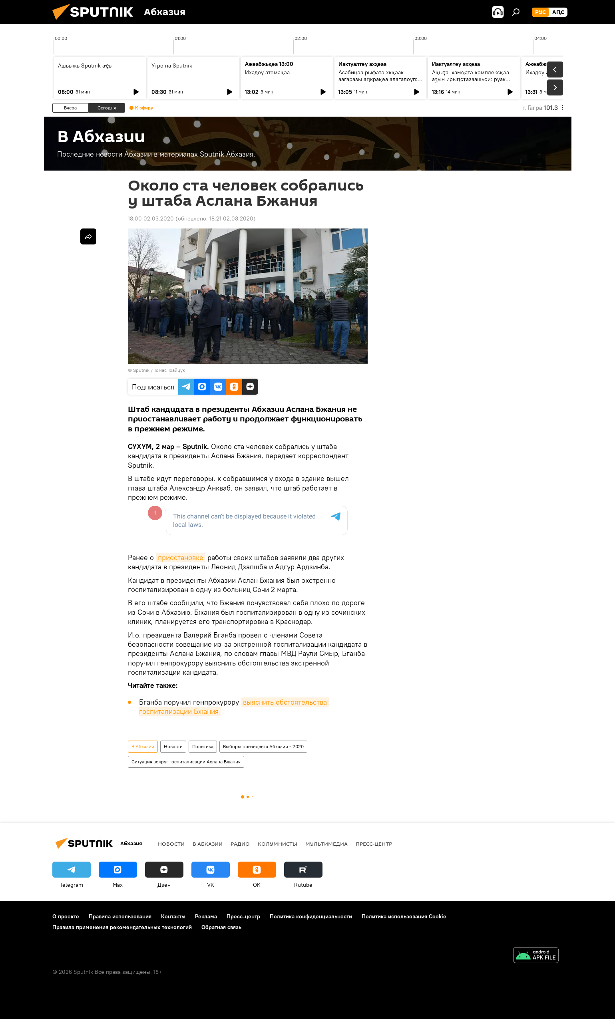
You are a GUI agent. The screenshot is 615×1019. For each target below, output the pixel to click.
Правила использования (120, 916)
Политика (202, 746)
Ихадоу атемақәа (267, 72)
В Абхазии (142, 746)
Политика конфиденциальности (311, 916)
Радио (240, 843)
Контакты (173, 916)
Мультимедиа (326, 843)
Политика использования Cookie (404, 916)
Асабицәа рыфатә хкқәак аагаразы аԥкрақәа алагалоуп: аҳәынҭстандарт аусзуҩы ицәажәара (378, 82)
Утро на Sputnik (171, 65)
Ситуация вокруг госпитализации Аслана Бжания (186, 762)
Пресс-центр (374, 843)
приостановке (180, 557)
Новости (173, 746)
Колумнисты (277, 843)
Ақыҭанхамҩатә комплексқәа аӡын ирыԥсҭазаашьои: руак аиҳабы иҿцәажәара (470, 79)
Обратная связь (221, 927)
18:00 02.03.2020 (151, 218)
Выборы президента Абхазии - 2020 (263, 746)
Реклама (206, 916)
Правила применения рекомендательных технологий (122, 927)
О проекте (65, 916)
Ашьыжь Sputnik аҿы (85, 65)
